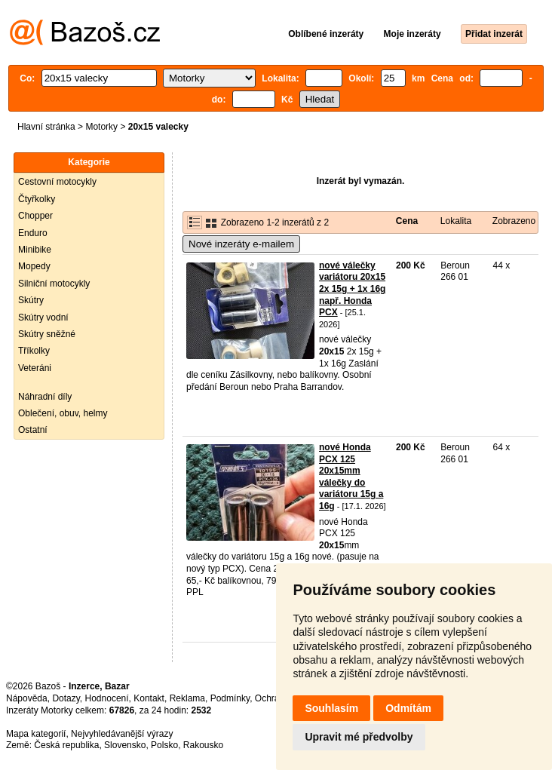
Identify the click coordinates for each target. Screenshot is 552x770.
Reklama (187, 698)
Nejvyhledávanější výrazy (122, 734)
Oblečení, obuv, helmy (63, 413)
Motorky (101, 126)
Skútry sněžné (46, 334)
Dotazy (65, 698)
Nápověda (27, 698)
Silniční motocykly (54, 283)
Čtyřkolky (36, 199)
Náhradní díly (45, 396)
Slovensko (125, 745)
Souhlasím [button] (331, 708)
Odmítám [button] (408, 708)
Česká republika (66, 745)
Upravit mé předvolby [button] (358, 737)
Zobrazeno (513, 221)
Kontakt (148, 698)
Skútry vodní (43, 317)
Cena (407, 221)
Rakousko (203, 745)
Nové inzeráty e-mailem (241, 244)
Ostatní (33, 430)
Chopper (35, 215)
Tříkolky (34, 350)
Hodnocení (107, 698)
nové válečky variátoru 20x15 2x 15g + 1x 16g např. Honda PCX (352, 289)
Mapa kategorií (36, 734)
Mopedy (34, 266)
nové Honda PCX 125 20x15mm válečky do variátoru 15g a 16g (351, 476)
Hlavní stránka (46, 126)
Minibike (34, 249)
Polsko (164, 745)
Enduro (33, 233)
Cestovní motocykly (57, 181)
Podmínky (230, 698)
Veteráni (34, 368)
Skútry (31, 300)
